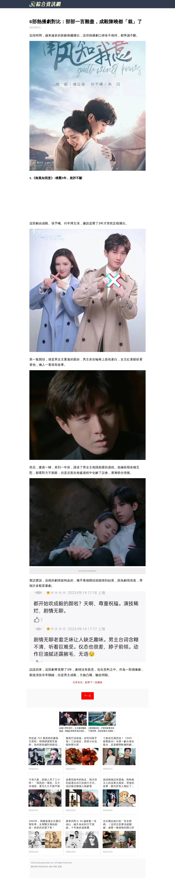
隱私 (55, 866)
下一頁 (87, 696)
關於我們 (34, 866)
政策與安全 (44, 866)
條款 (51, 866)
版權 (60, 866)
